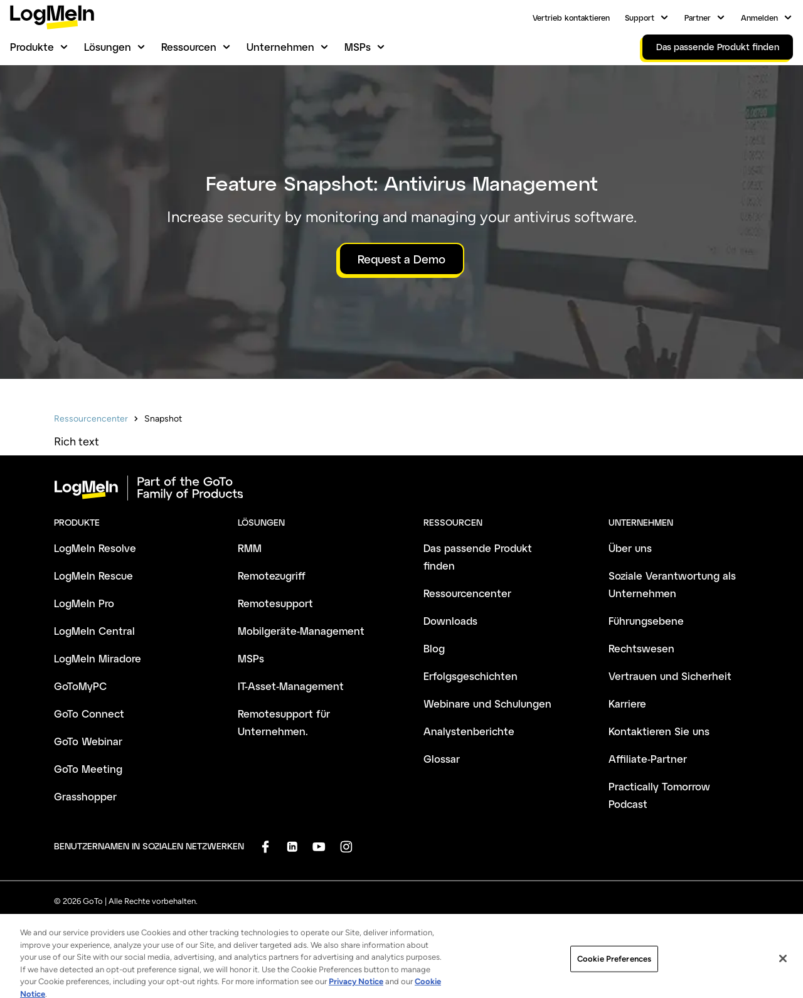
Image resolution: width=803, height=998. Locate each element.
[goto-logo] (401, 488)
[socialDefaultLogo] (265, 846)
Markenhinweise (442, 926)
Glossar (441, 759)
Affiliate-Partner (648, 759)
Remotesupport (275, 603)
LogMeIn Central (94, 631)
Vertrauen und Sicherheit (670, 676)
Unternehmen (280, 47)
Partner (697, 17)
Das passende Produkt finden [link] (717, 46)
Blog (434, 648)
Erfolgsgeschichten (470, 676)
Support (639, 17)
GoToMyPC (80, 686)
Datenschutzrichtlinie (198, 926)
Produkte (32, 47)
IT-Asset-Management (291, 686)
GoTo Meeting (88, 769)
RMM (250, 548)
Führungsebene (646, 621)
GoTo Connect (89, 713)
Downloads (450, 621)
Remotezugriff (272, 575)
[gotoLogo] (52, 17)
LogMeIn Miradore (97, 658)
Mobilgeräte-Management (301, 631)
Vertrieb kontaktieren (571, 17)
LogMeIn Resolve (95, 548)
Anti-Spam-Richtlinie (294, 926)
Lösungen (107, 47)
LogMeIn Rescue (93, 575)
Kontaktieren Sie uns (659, 731)
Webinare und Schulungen (487, 703)
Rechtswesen (641, 648)
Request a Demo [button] (401, 259)
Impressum (373, 926)
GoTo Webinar (88, 741)
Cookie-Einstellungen (529, 926)
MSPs (357, 47)
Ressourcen (188, 47)
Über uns (630, 548)
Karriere (627, 703)
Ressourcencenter (91, 418)
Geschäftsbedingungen (97, 926)
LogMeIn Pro (84, 603)
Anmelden (759, 17)
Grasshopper (85, 796)
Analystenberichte (468, 731)
